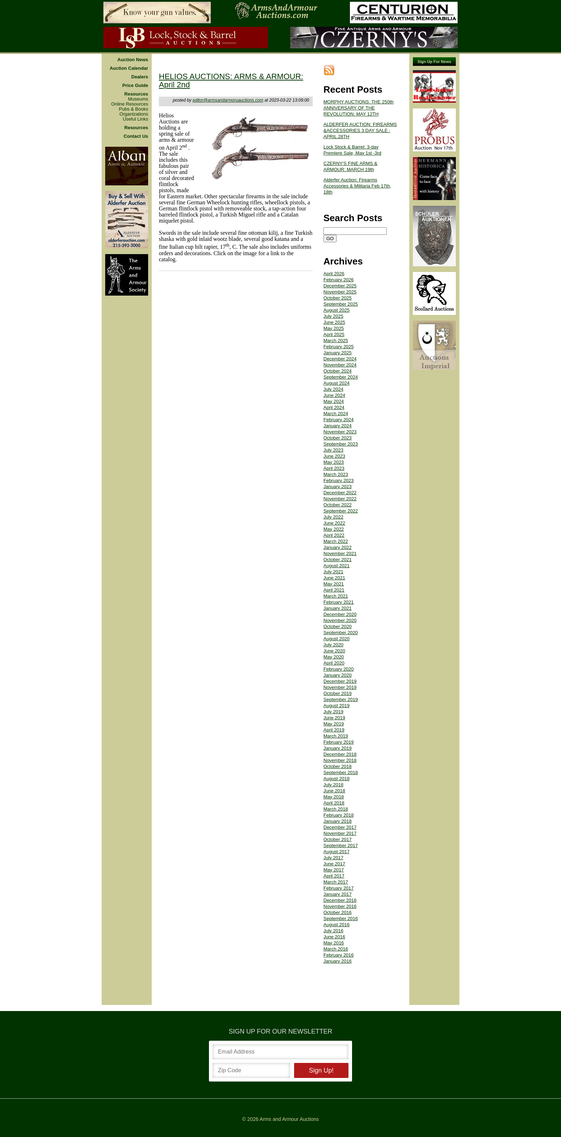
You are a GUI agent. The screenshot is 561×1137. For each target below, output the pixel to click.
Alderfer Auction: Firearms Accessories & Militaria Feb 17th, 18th (357, 186)
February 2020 (338, 669)
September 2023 (340, 444)
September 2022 (340, 511)
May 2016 (333, 943)
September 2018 (340, 772)
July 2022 (333, 517)
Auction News (132, 59)
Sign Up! (321, 1070)
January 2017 (337, 894)
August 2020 (336, 638)
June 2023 (334, 456)
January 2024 (337, 425)
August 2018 (336, 778)
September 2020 (340, 632)
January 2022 (337, 547)
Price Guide (135, 85)
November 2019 (340, 687)
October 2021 (337, 559)
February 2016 (338, 955)
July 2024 (333, 389)
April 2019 (334, 730)
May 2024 (333, 401)
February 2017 (338, 888)
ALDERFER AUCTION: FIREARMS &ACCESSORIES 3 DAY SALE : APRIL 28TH (360, 130)
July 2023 (333, 450)
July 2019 (333, 711)
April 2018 (334, 803)
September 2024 (340, 377)
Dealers (139, 76)
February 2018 (338, 815)
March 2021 (335, 596)
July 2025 (333, 316)
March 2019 (335, 736)
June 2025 (334, 322)
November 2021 (340, 553)
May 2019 (333, 724)
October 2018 (337, 766)
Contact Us (135, 136)
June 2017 (334, 863)
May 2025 (333, 328)
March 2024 (335, 413)
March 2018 (335, 809)
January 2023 (337, 486)
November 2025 (340, 292)
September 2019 (340, 699)
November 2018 (340, 760)
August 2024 (336, 383)
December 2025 (340, 285)
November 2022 (340, 498)
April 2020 (334, 663)
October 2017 (337, 839)
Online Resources (129, 104)
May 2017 (333, 870)
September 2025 (340, 304)
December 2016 (340, 900)
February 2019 (338, 742)
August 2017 (336, 851)
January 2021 (337, 608)
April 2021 (334, 590)
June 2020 (334, 650)
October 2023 (337, 438)
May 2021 (333, 584)
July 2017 (333, 857)
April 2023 (334, 468)
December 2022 (340, 492)
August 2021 (336, 565)
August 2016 (336, 924)
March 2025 (335, 340)
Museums (138, 99)
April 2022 (334, 535)
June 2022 (334, 523)
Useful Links (135, 119)
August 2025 (336, 310)
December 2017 (340, 827)
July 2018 (333, 784)
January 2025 (337, 352)
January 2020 (337, 675)
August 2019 (336, 705)
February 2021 (338, 602)
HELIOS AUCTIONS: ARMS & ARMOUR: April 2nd (231, 80)
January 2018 (337, 821)
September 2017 (340, 845)
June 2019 (334, 717)
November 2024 (340, 365)
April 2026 (334, 273)
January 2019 (337, 748)
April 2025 (334, 334)
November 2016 (340, 906)
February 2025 (338, 346)
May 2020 (333, 657)
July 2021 (333, 571)
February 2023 (338, 480)
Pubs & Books (133, 109)
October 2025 (337, 298)
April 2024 (334, 407)
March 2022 (335, 541)
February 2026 (338, 279)
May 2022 (333, 529)
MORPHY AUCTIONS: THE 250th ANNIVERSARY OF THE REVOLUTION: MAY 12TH (358, 108)
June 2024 (334, 395)
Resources (136, 94)
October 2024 (337, 371)
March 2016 (335, 949)
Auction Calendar (128, 68)
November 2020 (340, 620)
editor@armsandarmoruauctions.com (227, 100)
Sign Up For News (434, 61)
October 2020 (337, 626)
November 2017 (340, 833)
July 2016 (333, 930)
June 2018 (334, 790)
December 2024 (340, 358)
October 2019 (337, 693)
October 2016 (337, 912)
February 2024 (338, 419)
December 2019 (340, 681)
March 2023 (335, 474)
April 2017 (334, 876)
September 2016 (340, 918)
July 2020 (333, 644)
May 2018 (333, 797)
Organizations (133, 114)
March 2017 (335, 882)
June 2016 (334, 936)
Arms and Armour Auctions (289, 1119)
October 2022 (337, 504)
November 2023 (340, 431)
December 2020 (340, 614)
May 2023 (333, 462)
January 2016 (337, 961)
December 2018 (340, 754)
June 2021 (334, 577)
